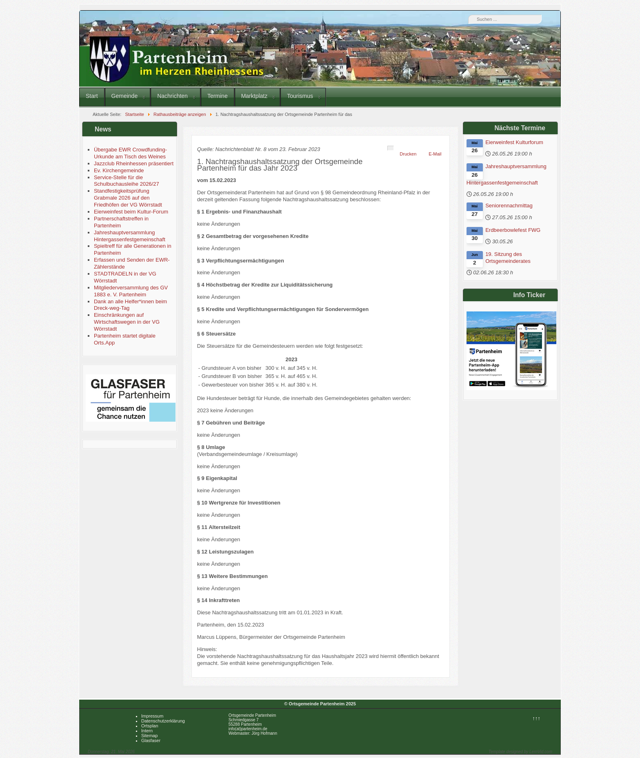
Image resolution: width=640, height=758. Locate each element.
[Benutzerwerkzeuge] (390, 148)
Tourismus (300, 96)
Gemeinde (124, 96)
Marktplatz (254, 96)
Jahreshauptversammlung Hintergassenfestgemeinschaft (507, 174)
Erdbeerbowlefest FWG (512, 230)
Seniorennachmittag (509, 205)
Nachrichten (172, 96)
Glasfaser (150, 740)
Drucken (408, 153)
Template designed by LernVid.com (520, 751)
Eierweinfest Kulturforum (514, 142)
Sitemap (149, 735)
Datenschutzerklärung (163, 720)
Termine (217, 96)
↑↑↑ (536, 718)
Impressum (152, 716)
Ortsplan (149, 725)
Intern (147, 730)
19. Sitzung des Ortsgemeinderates (508, 257)
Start (92, 96)
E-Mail (435, 153)
